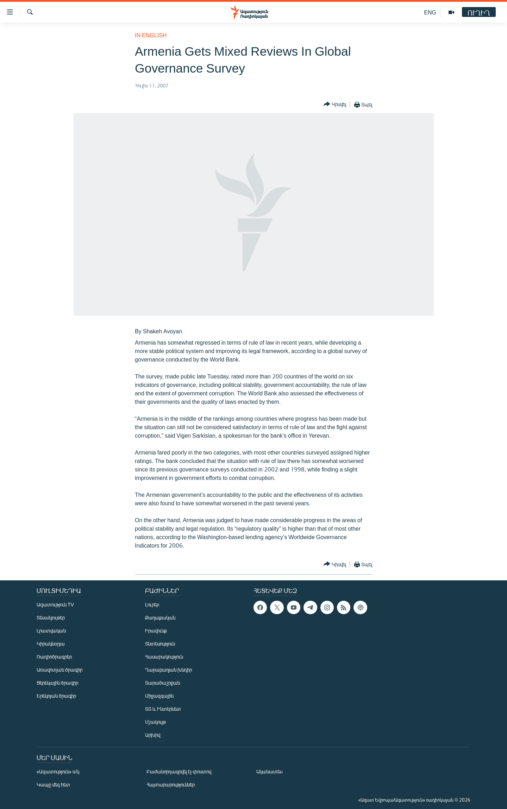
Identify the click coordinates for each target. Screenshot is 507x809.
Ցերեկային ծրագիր (57, 683)
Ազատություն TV (55, 604)
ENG (430, 12)
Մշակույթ (155, 722)
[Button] (335, 104)
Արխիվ (152, 735)
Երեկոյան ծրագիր (56, 696)
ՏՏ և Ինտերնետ (163, 709)
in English (151, 35)
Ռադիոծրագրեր (54, 657)
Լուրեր (152, 604)
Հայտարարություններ (170, 785)
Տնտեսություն (160, 644)
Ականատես (269, 771)
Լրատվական (51, 631)
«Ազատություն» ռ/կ (58, 771)
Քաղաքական (160, 617)
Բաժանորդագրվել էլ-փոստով (178, 771)
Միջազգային (159, 696)
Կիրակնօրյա (51, 644)
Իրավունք (156, 631)
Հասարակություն (164, 657)
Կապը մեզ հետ (53, 785)
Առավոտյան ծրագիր (59, 670)
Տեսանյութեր (51, 617)
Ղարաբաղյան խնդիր (168, 670)
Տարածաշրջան (162, 683)
